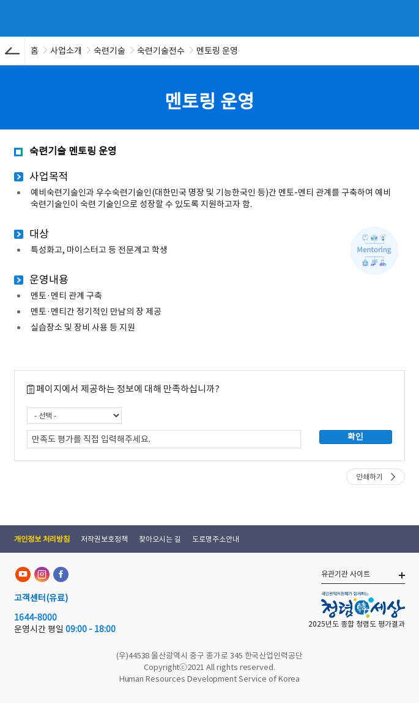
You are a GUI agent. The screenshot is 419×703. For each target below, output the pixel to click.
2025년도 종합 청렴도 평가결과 (356, 623)
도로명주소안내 (215, 539)
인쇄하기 (369, 476)
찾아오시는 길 (160, 539)
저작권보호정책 (104, 539)
